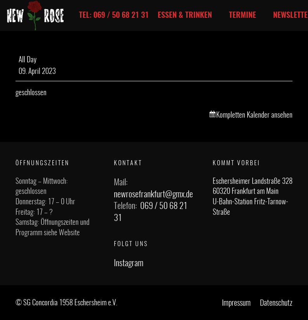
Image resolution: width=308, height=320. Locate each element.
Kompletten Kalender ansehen (254, 115)
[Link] (35, 15)
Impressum (236, 303)
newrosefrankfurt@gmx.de (153, 194)
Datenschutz (276, 303)
